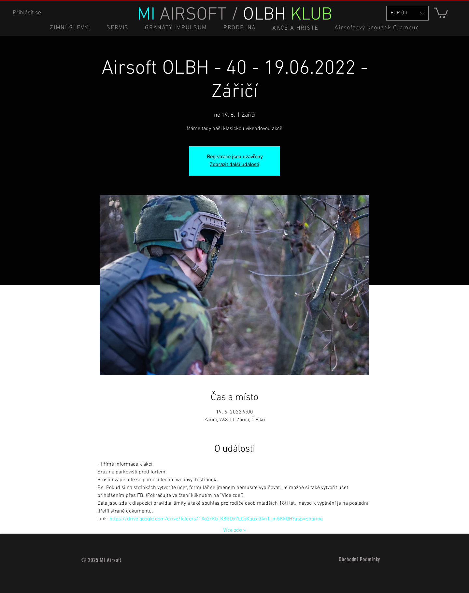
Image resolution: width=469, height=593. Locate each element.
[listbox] (407, 13)
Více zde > (234, 530)
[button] (441, 12)
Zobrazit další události (234, 165)
